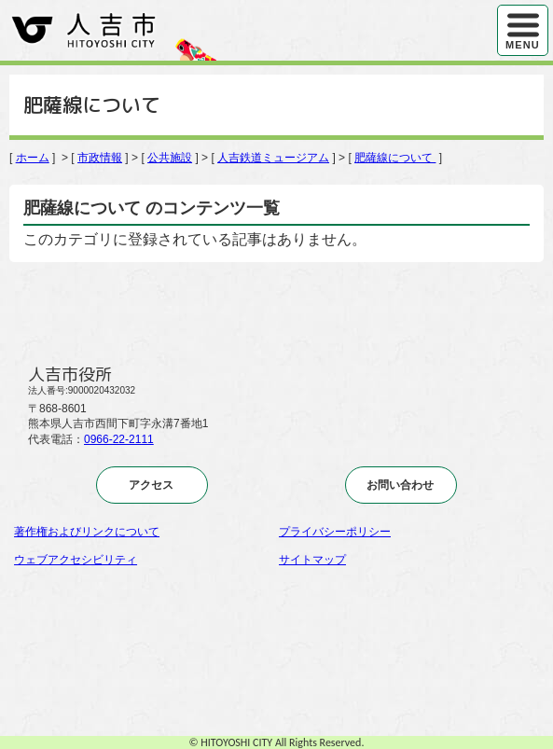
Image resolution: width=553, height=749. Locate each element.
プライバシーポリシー (335, 531)
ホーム (32, 157)
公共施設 (169, 157)
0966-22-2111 (119, 439)
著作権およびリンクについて (86, 531)
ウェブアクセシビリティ (75, 559)
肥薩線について (394, 157)
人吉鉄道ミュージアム (273, 157)
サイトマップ (312, 559)
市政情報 (99, 157)
